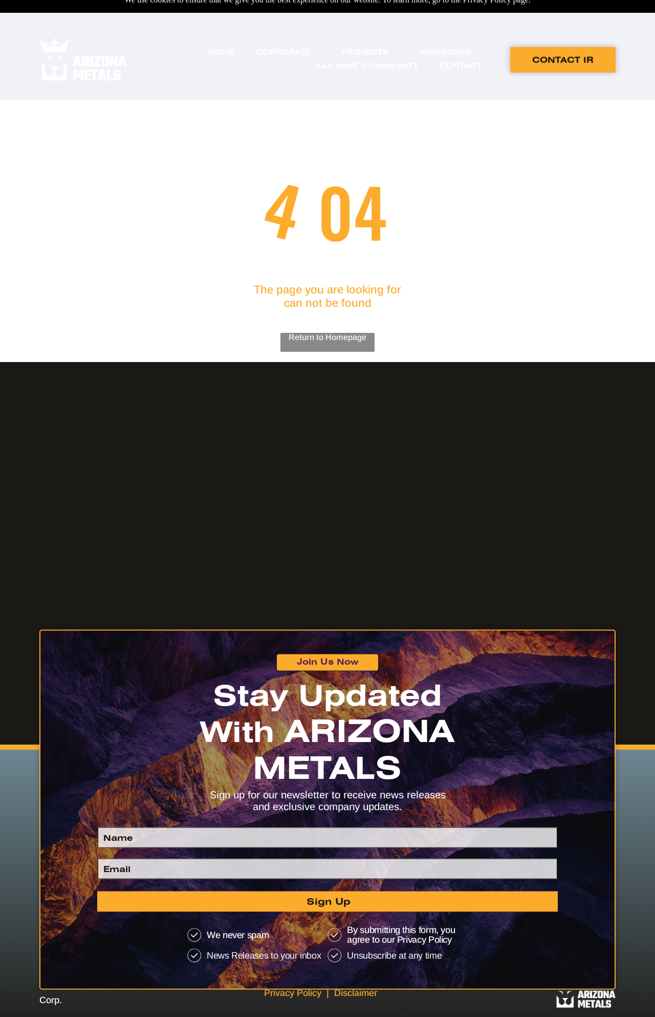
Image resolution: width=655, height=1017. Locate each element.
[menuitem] (222, 30)
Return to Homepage (327, 311)
